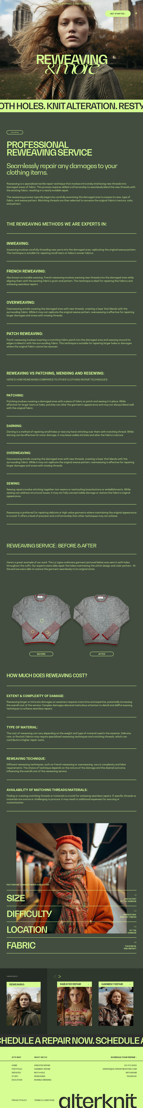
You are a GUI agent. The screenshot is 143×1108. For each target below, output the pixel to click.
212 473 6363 (130, 1065)
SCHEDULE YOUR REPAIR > (124, 1057)
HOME (14, 1065)
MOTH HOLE (39, 1072)
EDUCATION (17, 1080)
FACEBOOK (132, 1076)
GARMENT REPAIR (42, 1069)
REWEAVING (39, 1076)
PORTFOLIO (17, 1069)
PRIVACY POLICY (19, 1100)
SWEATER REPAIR (42, 1065)
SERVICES (16, 1072)
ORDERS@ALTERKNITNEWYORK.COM (120, 1069)
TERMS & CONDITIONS (44, 1100)
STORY (15, 1076)
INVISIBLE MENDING (42, 1080)
